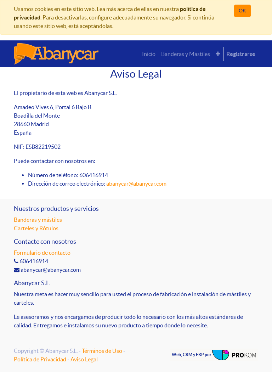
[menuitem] (148, 54)
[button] (218, 54)
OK (242, 10)
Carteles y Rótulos (36, 228)
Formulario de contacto (42, 252)
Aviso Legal (84, 359)
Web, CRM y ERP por (214, 355)
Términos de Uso (102, 351)
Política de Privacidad (40, 359)
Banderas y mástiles (38, 219)
